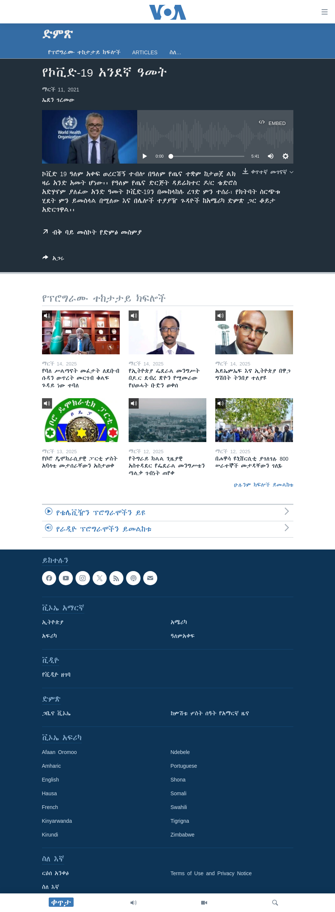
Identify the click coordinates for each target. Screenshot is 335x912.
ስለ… (175, 52)
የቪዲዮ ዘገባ (56, 674)
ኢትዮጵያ (53, 622)
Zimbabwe (183, 834)
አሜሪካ (179, 622)
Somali (179, 793)
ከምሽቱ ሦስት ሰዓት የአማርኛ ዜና (210, 713)
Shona (178, 779)
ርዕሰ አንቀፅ (55, 873)
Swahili (179, 807)
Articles (145, 52)
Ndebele (180, 752)
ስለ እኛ (50, 887)
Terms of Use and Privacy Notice (211, 873)
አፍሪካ (49, 636)
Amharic (51, 766)
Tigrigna (180, 821)
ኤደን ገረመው (58, 100)
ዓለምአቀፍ (183, 636)
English (50, 779)
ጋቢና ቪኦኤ (56, 713)
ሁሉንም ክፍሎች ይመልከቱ (263, 485)
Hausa (49, 793)
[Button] (53, 260)
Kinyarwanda (57, 821)
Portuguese (184, 766)
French (50, 807)
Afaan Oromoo (59, 752)
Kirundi (50, 834)
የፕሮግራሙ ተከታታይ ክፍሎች (84, 52)
